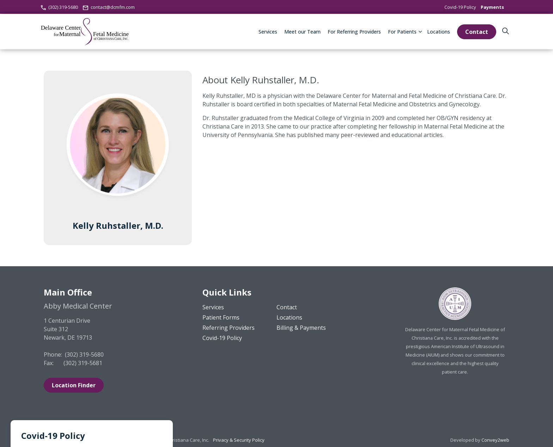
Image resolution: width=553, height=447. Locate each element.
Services (268, 31)
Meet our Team (302, 31)
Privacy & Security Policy (239, 440)
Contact (476, 32)
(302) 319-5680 (59, 7)
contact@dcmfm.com (109, 7)
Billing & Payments (301, 328)
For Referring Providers (354, 31)
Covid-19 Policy (460, 7)
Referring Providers (228, 328)
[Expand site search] (505, 32)
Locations (438, 31)
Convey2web (495, 440)
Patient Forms (220, 317)
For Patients (402, 31)
